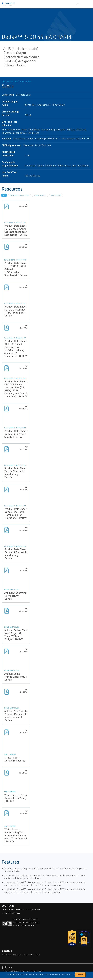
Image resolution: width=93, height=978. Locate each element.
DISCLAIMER (31, 971)
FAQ (38, 955)
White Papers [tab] (56, 195)
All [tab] (4, 195)
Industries (29, 955)
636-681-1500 (14, 913)
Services (17, 955)
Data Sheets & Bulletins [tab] (19, 195)
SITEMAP (41, 971)
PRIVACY (23, 971)
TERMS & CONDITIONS (10, 971)
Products (6, 955)
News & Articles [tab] (40, 195)
